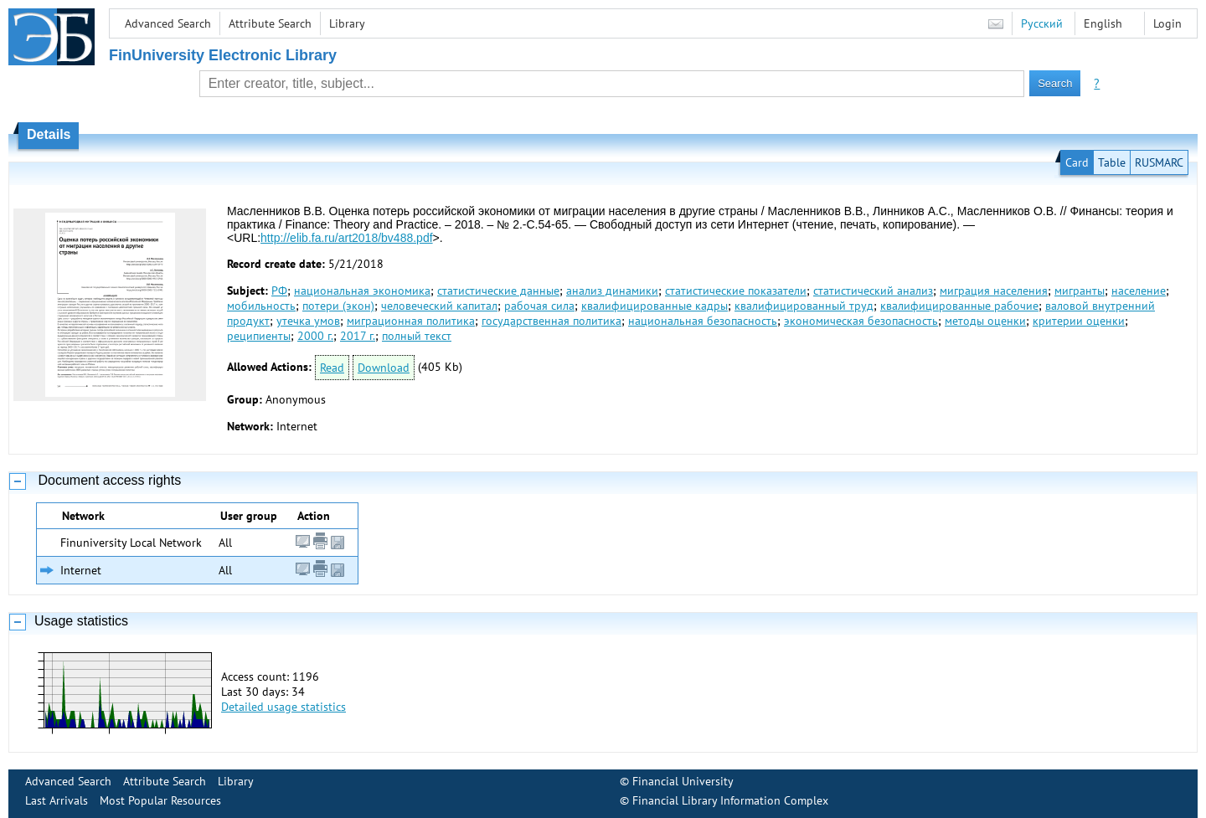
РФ (279, 290)
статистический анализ (873, 290)
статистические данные (498, 290)
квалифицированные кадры (654, 305)
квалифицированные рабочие (959, 305)
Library (347, 23)
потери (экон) (338, 305)
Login (1167, 23)
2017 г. (357, 335)
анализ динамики (612, 290)
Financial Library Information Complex (730, 800)
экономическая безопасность (861, 320)
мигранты (1079, 290)
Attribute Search (270, 23)
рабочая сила (539, 305)
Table (1112, 162)
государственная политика (551, 320)
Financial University (683, 781)
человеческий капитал (439, 305)
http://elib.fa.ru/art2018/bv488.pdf (346, 237)
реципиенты (259, 335)
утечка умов (308, 320)
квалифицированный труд (804, 305)
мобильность (261, 305)
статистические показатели (736, 290)
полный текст (416, 335)
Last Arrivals (56, 800)
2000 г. (315, 335)
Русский (1042, 23)
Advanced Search (168, 23)
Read (332, 367)
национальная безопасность (702, 320)
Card (1077, 162)
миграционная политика (411, 320)
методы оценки (985, 320)
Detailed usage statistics (283, 706)
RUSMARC (1159, 162)
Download (384, 367)
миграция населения (994, 290)
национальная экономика (362, 290)
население (1138, 290)
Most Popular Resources (160, 800)
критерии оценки (1079, 320)
